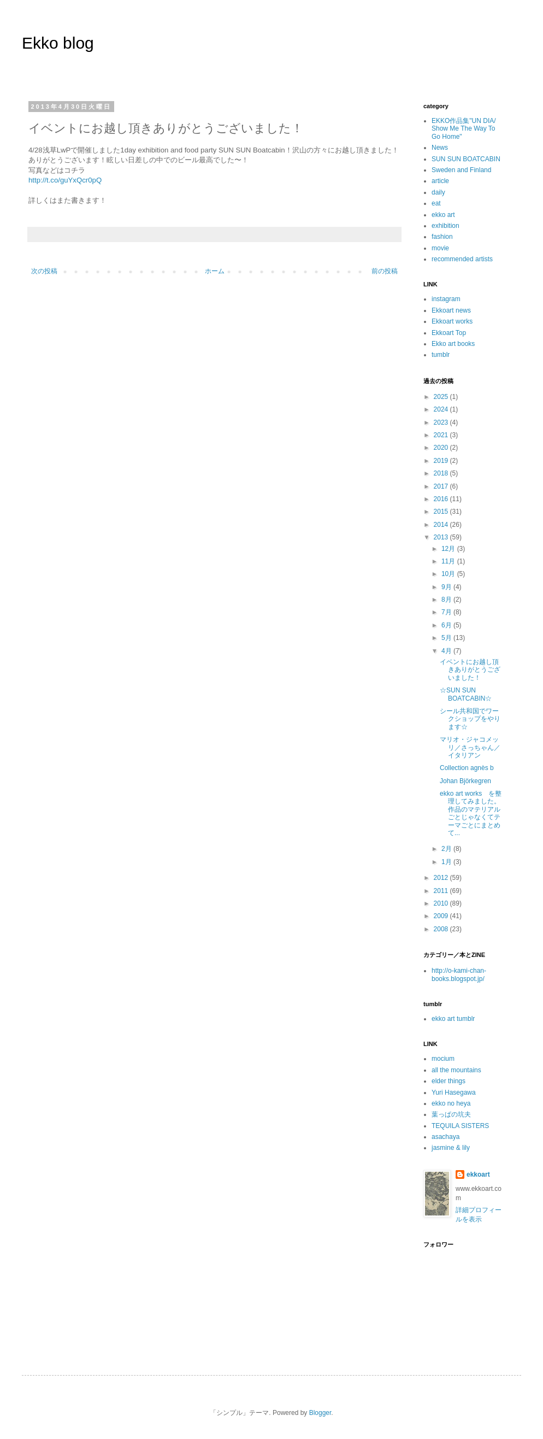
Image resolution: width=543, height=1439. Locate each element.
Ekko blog (58, 43)
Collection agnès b (467, 768)
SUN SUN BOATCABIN (466, 159)
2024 (442, 409)
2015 (442, 511)
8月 (447, 599)
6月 (447, 625)
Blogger (320, 1413)
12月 (449, 549)
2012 (442, 878)
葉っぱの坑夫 (451, 1114)
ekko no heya (451, 1103)
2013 (442, 537)
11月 (449, 561)
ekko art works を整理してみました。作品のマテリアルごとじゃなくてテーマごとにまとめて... (470, 813)
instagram (446, 299)
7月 (447, 612)
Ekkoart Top (449, 333)
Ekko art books (453, 344)
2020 (442, 447)
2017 (442, 486)
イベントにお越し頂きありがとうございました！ (470, 670)
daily (438, 192)
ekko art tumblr (453, 1019)
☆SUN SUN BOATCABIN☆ (466, 694)
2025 (442, 397)
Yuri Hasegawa (454, 1092)
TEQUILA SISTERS (460, 1126)
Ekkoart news (451, 310)
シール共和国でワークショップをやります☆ (470, 719)
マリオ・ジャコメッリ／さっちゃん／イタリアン (470, 747)
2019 (442, 461)
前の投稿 (384, 271)
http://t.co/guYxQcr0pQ (65, 180)
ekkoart (478, 1174)
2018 (442, 473)
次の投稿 (44, 271)
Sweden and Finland (461, 170)
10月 (449, 574)
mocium (443, 1058)
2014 (442, 524)
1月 (447, 862)
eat (436, 203)
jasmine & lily (451, 1148)
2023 (442, 422)
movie (440, 248)
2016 (442, 499)
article (440, 181)
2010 (442, 903)
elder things (448, 1081)
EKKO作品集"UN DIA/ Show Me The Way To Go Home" (464, 128)
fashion (442, 236)
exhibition (445, 226)
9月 (447, 587)
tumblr (441, 355)
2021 (442, 435)
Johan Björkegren (465, 781)
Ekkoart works (452, 321)
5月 (447, 638)
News (440, 147)
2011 (442, 891)
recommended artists (462, 259)
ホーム (215, 271)
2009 (442, 916)
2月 (447, 849)
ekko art (443, 215)
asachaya (445, 1137)
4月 (447, 651)
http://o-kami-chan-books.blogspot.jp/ (459, 974)
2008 (442, 929)
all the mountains (456, 1070)
